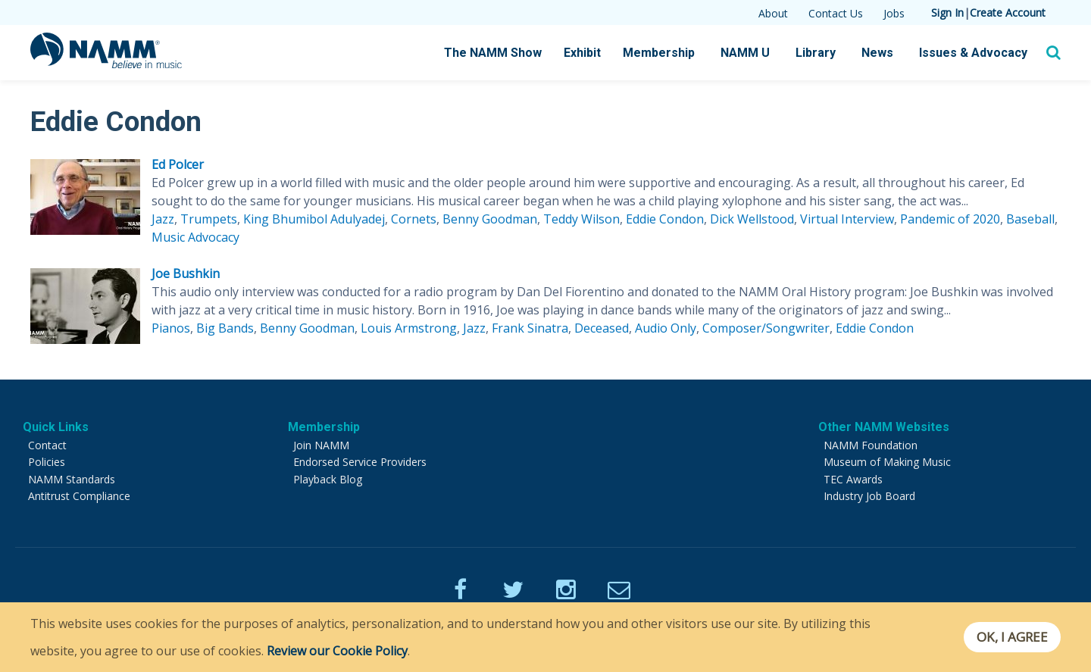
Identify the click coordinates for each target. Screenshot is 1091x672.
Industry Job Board (869, 496)
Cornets (413, 219)
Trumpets (208, 219)
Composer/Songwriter (766, 328)
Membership (659, 52)
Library (816, 52)
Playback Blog (327, 479)
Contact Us (835, 13)
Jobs (894, 13)
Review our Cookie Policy (337, 650)
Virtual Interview (847, 219)
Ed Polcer (178, 164)
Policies (46, 462)
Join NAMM (321, 445)
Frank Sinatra (530, 328)
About (773, 13)
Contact (47, 445)
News (877, 52)
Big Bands (225, 328)
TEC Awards (853, 479)
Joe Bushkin (186, 273)
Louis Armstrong (409, 328)
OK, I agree (1010, 637)
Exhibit (582, 52)
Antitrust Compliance (79, 496)
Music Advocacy (195, 237)
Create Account (1008, 12)
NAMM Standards (71, 479)
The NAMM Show (493, 52)
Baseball (1030, 219)
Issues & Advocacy (973, 52)
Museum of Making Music (887, 462)
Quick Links (56, 427)
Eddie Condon (665, 219)
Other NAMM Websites (883, 427)
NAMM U (745, 52)
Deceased (601, 328)
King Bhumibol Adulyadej (314, 219)
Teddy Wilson (581, 219)
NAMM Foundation (871, 445)
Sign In (947, 12)
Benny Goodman (489, 219)
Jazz (163, 219)
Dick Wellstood (752, 219)
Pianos (171, 328)
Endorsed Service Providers (360, 462)
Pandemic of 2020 (950, 219)
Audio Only (665, 328)
